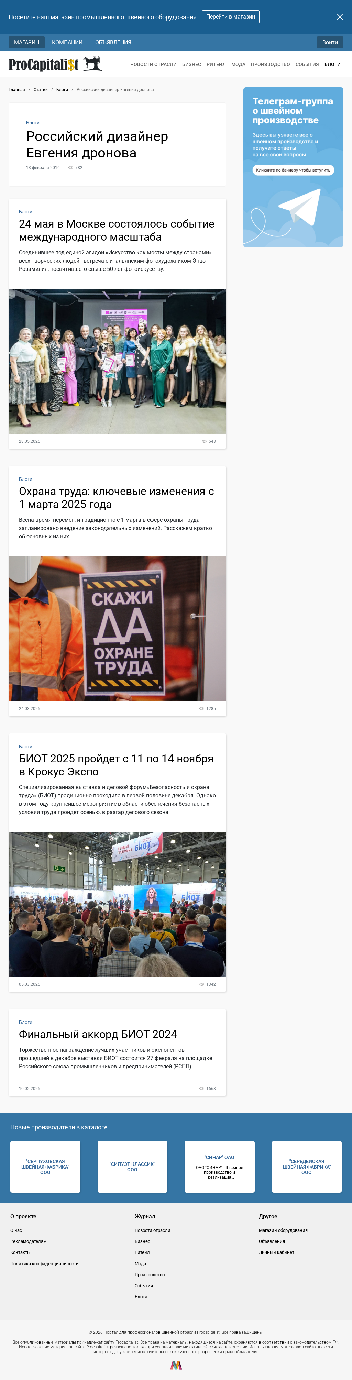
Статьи (41, 89)
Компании (67, 42)
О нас (16, 1230)
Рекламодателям (28, 1241)
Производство (270, 64)
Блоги (332, 64)
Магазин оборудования (283, 1230)
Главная (17, 89)
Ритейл (216, 64)
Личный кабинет (276, 1252)
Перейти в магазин (230, 16)
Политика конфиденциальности (44, 1263)
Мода (238, 64)
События (307, 64)
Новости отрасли (153, 64)
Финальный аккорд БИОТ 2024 (98, 1034)
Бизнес (191, 64)
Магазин (26, 42)
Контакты (20, 1252)
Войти (330, 42)
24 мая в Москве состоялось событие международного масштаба (116, 230)
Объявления (113, 42)
